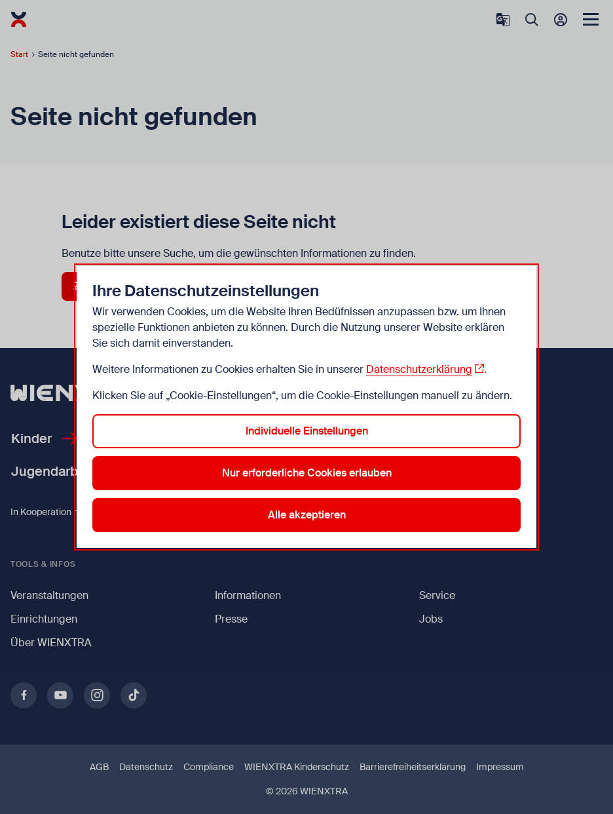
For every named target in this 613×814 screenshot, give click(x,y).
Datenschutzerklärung (419, 369)
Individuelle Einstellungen (307, 431)
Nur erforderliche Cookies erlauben (307, 473)
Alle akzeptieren (307, 515)
